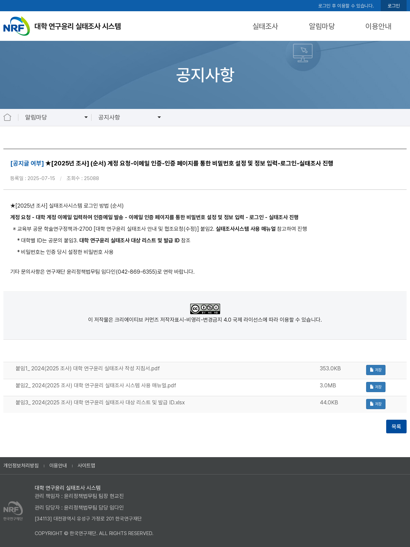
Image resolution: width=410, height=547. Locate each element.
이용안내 (378, 26)
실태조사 (265, 26)
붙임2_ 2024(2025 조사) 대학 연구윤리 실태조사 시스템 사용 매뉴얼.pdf (96, 385)
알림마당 (322, 26)
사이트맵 (86, 466)
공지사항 (109, 117)
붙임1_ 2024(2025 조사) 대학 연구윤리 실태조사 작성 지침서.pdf (88, 368)
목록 (396, 426)
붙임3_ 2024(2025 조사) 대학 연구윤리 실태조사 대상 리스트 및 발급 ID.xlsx (100, 402)
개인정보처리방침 (21, 466)
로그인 (394, 6)
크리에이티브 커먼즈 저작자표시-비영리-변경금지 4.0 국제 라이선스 (189, 320)
